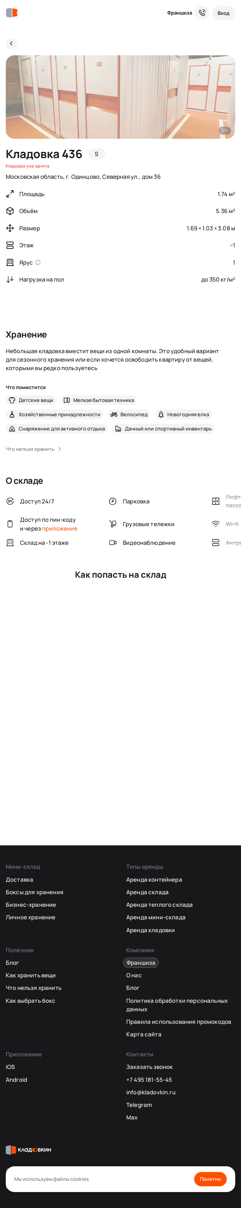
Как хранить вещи (31, 975)
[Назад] (11, 44)
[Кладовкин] (11, 13)
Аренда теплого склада (159, 904)
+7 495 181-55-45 (149, 1080)
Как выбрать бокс (31, 1000)
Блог (12, 962)
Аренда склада (147, 892)
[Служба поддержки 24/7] (202, 13)
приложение (59, 528)
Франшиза (179, 12)
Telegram (139, 1105)
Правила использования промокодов (178, 1021)
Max (132, 1117)
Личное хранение (31, 917)
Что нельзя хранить (33, 988)
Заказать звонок (149, 1067)
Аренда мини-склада (156, 917)
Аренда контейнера (154, 879)
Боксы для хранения (34, 892)
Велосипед (134, 414)
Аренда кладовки (150, 930)
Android (16, 1080)
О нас (134, 975)
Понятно (210, 1178)
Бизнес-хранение (31, 904)
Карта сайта (144, 1034)
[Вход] (224, 13)
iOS (10, 1067)
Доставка (19, 879)
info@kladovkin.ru (150, 1092)
